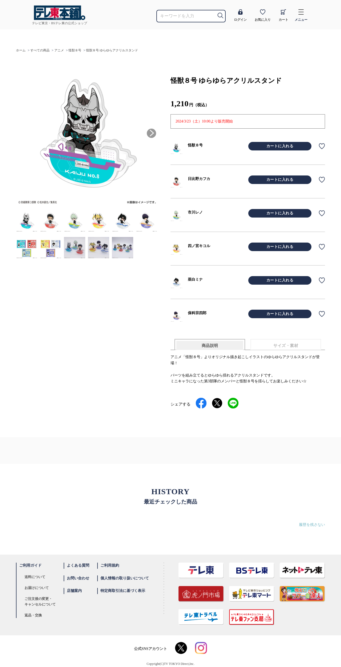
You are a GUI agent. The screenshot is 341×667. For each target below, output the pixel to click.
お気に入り (263, 15)
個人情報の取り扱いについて (124, 578)
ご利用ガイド (30, 565)
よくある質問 (78, 565)
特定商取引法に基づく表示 (122, 591)
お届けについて (37, 588)
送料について (35, 577)
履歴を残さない (312, 525)
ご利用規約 (109, 565)
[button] (151, 133)
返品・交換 (33, 615)
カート (283, 15)
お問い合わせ (78, 578)
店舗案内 (74, 591)
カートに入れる (280, 146)
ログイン (240, 15)
